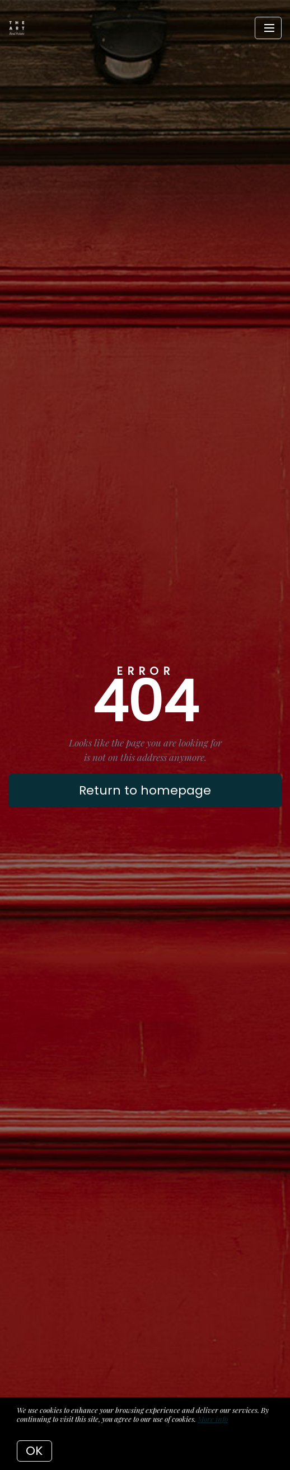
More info (213, 1419)
